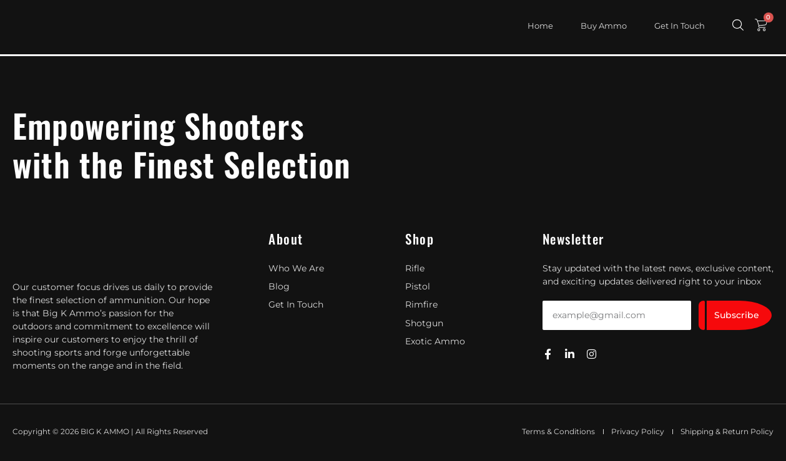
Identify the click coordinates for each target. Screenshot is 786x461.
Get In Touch (679, 26)
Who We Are (296, 268)
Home (540, 26)
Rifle (415, 268)
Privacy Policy (637, 431)
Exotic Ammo (435, 340)
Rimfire (421, 304)
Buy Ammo (604, 26)
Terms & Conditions (558, 431)
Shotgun (424, 322)
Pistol (417, 286)
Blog (279, 286)
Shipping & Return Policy (727, 431)
